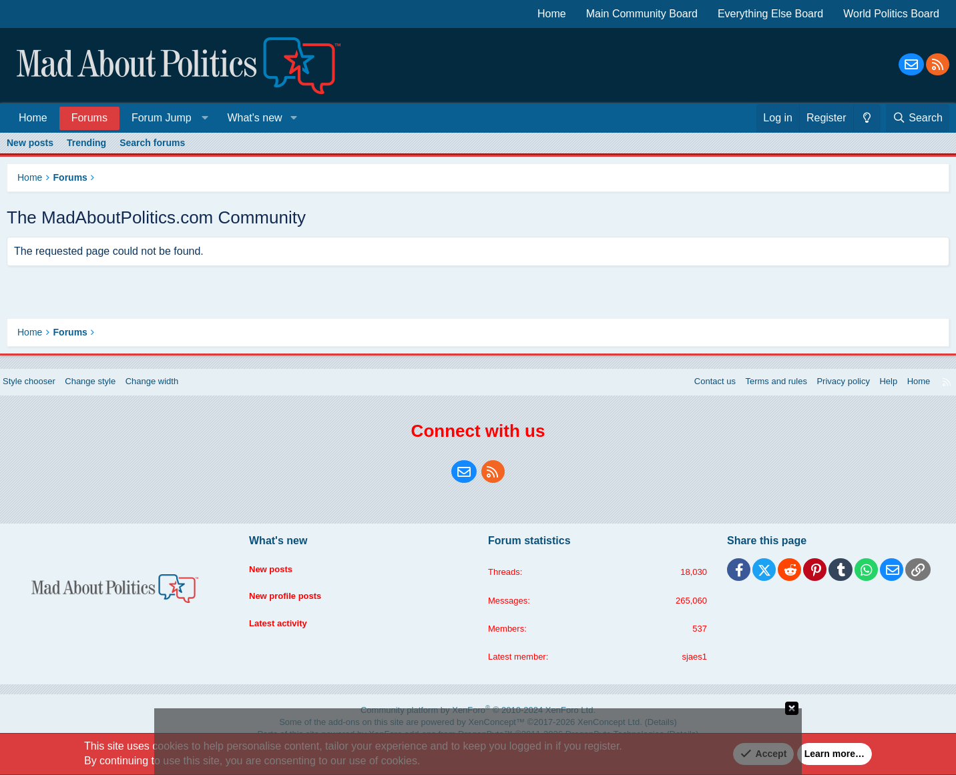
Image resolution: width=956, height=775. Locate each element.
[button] (167, 117)
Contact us (690, 391)
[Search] (917, 118)
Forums (89, 117)
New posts (30, 142)
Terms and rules (755, 391)
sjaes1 (688, 669)
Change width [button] (173, 391)
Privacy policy (827, 391)
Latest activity (285, 625)
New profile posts (293, 599)
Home (551, 13)
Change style (106, 391)
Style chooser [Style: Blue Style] (41, 391)
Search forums (152, 142)
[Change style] (867, 118)
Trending (86, 142)
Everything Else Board (770, 13)
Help (875, 391)
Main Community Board (642, 13)
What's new (254, 117)
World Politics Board (891, 13)
